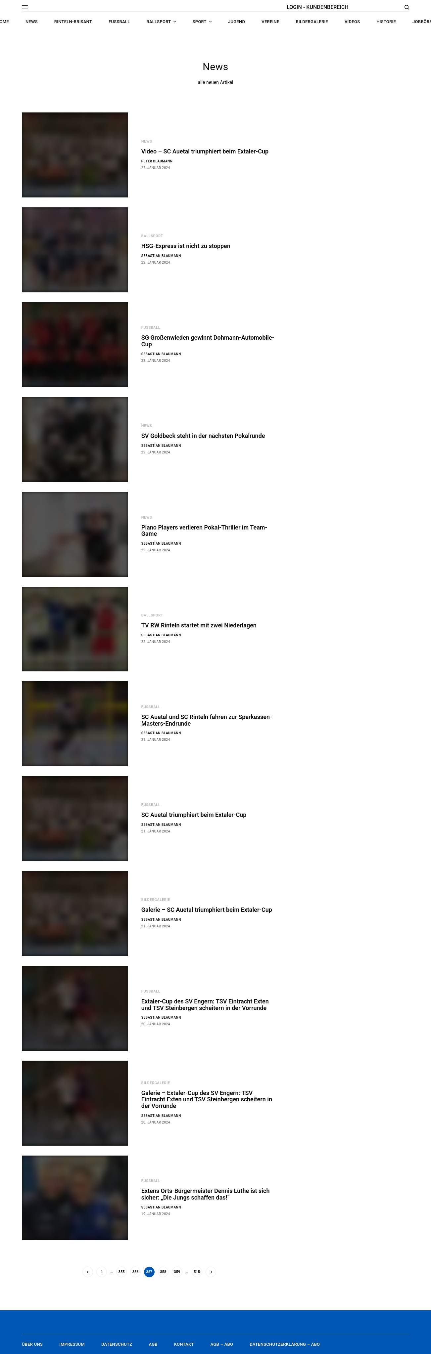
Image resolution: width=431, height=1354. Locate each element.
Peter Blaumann (156, 161)
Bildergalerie (155, 900)
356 (135, 1272)
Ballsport (152, 236)
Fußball (150, 327)
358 (163, 1272)
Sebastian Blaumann (161, 256)
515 (197, 1272)
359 (177, 1272)
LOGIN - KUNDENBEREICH (318, 7)
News (146, 141)
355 (122, 1272)
